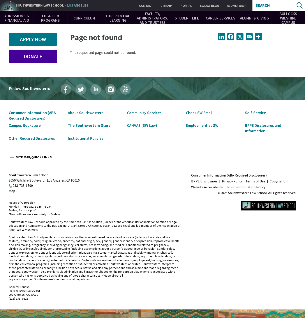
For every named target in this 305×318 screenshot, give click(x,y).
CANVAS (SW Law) (142, 125)
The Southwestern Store (89, 125)
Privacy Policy (232, 181)
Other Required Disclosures (32, 138)
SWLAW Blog (209, 6)
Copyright (277, 181)
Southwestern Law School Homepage (268, 205)
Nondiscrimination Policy (246, 187)
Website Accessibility (207, 187)
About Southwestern (86, 112)
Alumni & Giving (254, 18)
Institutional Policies (85, 138)
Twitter (81, 89)
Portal (186, 6)
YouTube (125, 89)
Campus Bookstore (25, 125)
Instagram (110, 89)
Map (12, 191)
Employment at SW (202, 125)
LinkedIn (95, 89)
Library (167, 6)
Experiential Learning (118, 18)
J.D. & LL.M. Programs (50, 18)
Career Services (220, 18)
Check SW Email (199, 112)
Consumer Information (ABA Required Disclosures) (229, 175)
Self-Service (255, 112)
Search (263, 5)
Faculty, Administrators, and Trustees (152, 18)
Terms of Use (255, 181)
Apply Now (33, 39)
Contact (146, 6)
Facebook (66, 89)
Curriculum (84, 18)
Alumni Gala (236, 6)
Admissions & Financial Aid (16, 18)
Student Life (187, 18)
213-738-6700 (23, 185)
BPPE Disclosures (204, 181)
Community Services (144, 112)
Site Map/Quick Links (34, 157)
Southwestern (52, 5)
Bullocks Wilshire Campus (288, 18)
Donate (33, 56)
